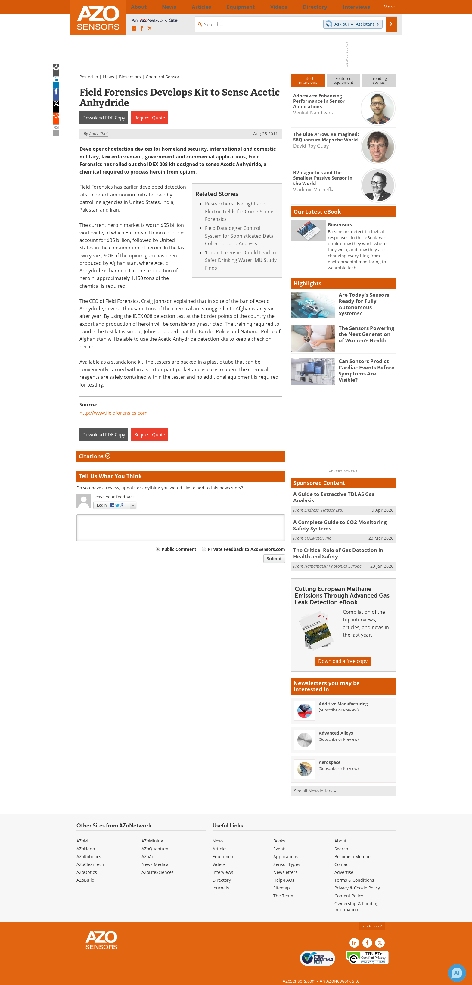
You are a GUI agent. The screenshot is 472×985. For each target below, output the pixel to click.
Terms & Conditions (354, 873)
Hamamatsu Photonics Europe (333, 559)
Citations (94, 456)
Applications (285, 850)
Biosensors (130, 77)
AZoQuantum (154, 842)
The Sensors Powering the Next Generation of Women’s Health (365, 333)
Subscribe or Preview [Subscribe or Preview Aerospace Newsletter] (338, 761)
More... (385, 7)
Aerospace (329, 755)
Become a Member (353, 850)
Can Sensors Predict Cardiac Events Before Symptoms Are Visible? (364, 366)
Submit (274, 558)
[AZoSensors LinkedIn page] (134, 28)
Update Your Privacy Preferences (122, 977)
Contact (342, 858)
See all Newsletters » (315, 784)
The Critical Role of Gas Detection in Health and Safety (342, 547)
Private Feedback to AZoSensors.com (246, 549)
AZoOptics (86, 865)
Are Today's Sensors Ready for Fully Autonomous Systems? (364, 300)
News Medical (155, 858)
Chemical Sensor (162, 77)
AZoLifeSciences (157, 865)
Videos (219, 858)
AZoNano (85, 842)
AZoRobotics (88, 850)
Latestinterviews (308, 80)
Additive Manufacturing (343, 697)
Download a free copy (343, 654)
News (108, 77)
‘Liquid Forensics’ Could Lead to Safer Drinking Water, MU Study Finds (241, 260)
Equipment (224, 850)
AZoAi (147, 850)
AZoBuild (85, 873)
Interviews (223, 865)
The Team (283, 889)
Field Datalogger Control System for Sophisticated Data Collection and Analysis (239, 236)
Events (280, 842)
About (340, 834)
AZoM (82, 834)
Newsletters (285, 865)
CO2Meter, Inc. (318, 533)
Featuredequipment (343, 80)
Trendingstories (379, 80)
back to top (371, 919)
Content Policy (348, 889)
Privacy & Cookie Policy (357, 881)
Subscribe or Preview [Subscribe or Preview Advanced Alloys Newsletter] (338, 732)
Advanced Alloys (336, 726)
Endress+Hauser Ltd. (323, 503)
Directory (222, 873)
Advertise (343, 865)
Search (341, 842)
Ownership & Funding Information (356, 900)
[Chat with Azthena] (457, 973)
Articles (220, 842)
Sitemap (281, 881)
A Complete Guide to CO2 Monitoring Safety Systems (343, 521)
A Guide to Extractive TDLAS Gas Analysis (339, 494)
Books (279, 834)
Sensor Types (286, 858)
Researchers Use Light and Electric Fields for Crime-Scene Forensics (239, 211)
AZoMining (152, 834)
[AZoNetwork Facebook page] (141, 28)
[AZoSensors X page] (149, 28)
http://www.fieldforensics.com (113, 412)
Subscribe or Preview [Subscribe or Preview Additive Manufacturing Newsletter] (338, 703)
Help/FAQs (283, 873)
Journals (221, 881)
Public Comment (179, 549)
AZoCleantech (90, 858)
